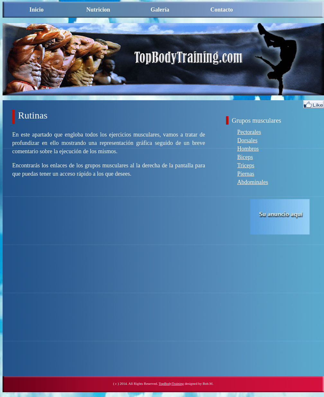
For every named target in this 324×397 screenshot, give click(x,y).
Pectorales (249, 132)
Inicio (36, 9)
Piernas (245, 174)
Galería (160, 9)
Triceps (245, 165)
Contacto (222, 9)
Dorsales (247, 140)
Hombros (248, 149)
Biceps (245, 157)
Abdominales (252, 182)
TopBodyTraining (171, 383)
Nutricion (98, 9)
